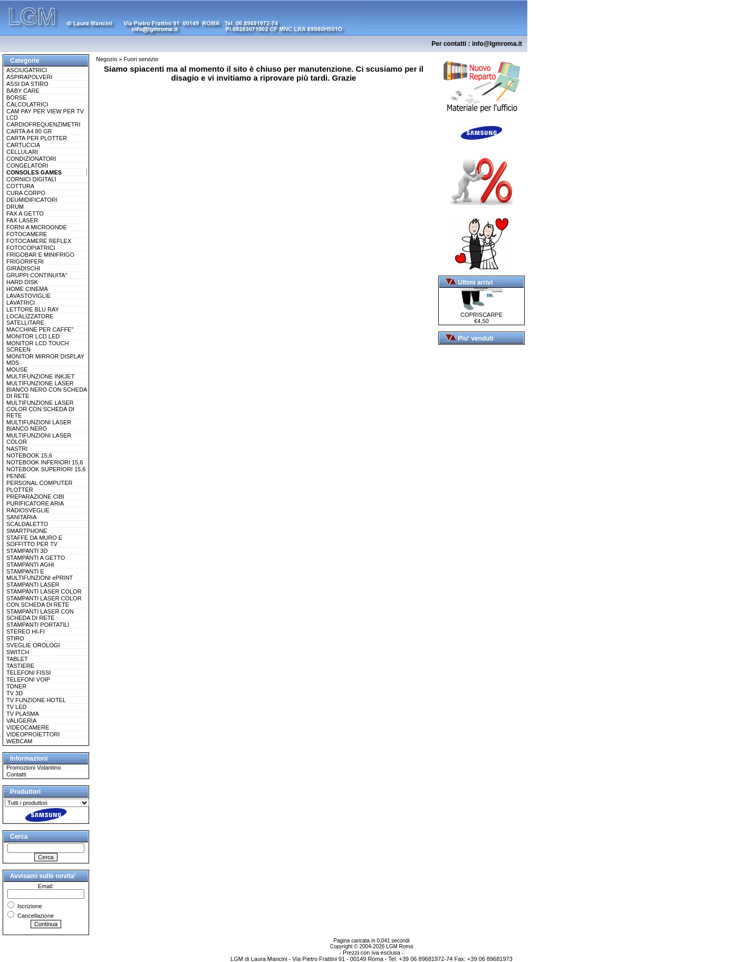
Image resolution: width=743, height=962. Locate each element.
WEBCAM (19, 741)
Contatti (16, 774)
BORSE (16, 97)
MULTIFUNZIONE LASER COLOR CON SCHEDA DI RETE (40, 409)
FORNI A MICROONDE (36, 227)
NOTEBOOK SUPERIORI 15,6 (45, 469)
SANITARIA (21, 517)
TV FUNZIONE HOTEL (36, 700)
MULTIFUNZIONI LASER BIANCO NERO (38, 425)
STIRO (15, 638)
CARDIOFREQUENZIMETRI (43, 124)
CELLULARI (22, 152)
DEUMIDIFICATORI (31, 200)
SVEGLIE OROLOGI (33, 645)
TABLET (17, 659)
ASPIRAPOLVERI (29, 77)
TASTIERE (20, 666)
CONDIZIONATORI (31, 159)
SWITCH (17, 652)
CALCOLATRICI (27, 104)
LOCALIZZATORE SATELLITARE (29, 319)
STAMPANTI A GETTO (35, 558)
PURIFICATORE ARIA (35, 503)
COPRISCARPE (481, 312)
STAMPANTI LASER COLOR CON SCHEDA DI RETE (44, 601)
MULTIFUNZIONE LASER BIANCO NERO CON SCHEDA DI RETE (46, 389)
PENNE (16, 476)
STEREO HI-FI (25, 631)
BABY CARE (23, 91)
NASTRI (16, 448)
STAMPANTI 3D (26, 551)
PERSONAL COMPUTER (39, 483)
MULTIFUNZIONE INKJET (40, 376)
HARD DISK (22, 282)
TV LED (16, 707)
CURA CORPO (25, 193)
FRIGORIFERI (25, 261)
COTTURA (20, 186)
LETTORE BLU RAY (32, 309)
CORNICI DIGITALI (31, 179)
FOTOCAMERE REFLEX (38, 241)
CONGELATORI (27, 165)
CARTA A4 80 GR (29, 131)
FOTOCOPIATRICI (30, 248)
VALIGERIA (21, 720)
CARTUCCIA (23, 145)
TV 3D (14, 693)
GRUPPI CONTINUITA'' (36, 275)
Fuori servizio (141, 59)
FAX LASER (22, 220)
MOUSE (16, 369)
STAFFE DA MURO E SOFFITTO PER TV (34, 541)
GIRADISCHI (23, 268)
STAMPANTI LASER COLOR (44, 591)
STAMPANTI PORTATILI (37, 624)
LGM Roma (399, 946)
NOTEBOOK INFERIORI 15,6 (44, 462)
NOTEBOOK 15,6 (29, 455)
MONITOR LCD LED (33, 336)
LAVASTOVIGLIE (28, 296)
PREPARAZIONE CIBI (35, 496)
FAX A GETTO (25, 213)
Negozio (106, 59)
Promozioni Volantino (33, 767)
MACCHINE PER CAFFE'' (40, 329)
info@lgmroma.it (497, 43)
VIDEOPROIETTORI (33, 734)
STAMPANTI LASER (32, 584)
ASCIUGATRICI (26, 70)
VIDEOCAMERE (27, 727)
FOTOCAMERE (26, 234)
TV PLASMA (22, 714)
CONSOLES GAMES (34, 172)
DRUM (15, 206)
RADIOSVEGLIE (28, 510)
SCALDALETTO (27, 524)
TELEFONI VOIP (28, 679)
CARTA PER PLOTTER (36, 138)
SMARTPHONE (26, 531)
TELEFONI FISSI (28, 672)
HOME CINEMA (27, 289)
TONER (16, 686)
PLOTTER (19, 490)
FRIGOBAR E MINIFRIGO (40, 254)
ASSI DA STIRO (27, 84)
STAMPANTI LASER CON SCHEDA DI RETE (40, 614)
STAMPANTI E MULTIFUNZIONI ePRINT (39, 574)
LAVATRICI (20, 302)
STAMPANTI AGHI (30, 564)
